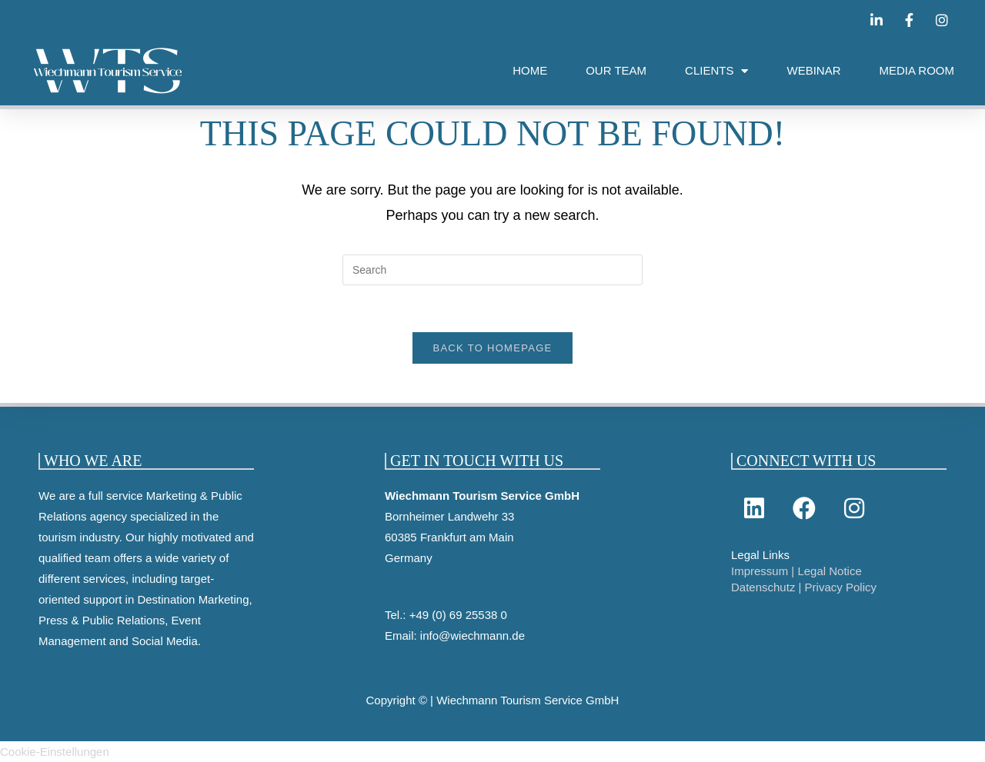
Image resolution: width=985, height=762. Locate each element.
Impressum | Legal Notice (796, 570)
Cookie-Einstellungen (54, 751)
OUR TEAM (616, 70)
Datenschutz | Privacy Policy (803, 587)
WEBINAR (813, 70)
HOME (530, 70)
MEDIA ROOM (916, 70)
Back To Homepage (492, 348)
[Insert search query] (492, 270)
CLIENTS (716, 71)
